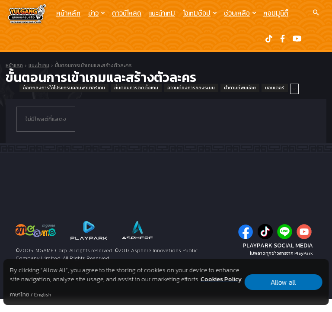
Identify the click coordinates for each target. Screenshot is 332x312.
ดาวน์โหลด (126, 13)
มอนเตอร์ (275, 88)
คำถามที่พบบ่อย (239, 88)
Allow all (283, 282)
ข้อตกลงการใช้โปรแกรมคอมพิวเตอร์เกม (64, 88)
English (42, 295)
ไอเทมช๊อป (200, 13)
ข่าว (96, 13)
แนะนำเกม (162, 13)
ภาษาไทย (19, 295)
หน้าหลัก (68, 13)
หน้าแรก (14, 65)
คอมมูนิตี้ (275, 13)
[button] (315, 12)
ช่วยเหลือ (240, 13)
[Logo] (29, 13)
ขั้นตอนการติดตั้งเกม (136, 88)
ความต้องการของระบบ (191, 88)
